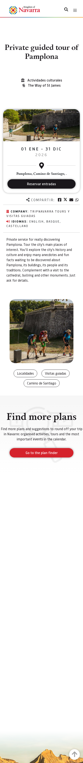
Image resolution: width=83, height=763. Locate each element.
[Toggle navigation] (75, 10)
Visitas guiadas (55, 373)
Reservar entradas (41, 184)
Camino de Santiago (41, 383)
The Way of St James (44, 85)
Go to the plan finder (42, 452)
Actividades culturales (44, 80)
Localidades (25, 373)
